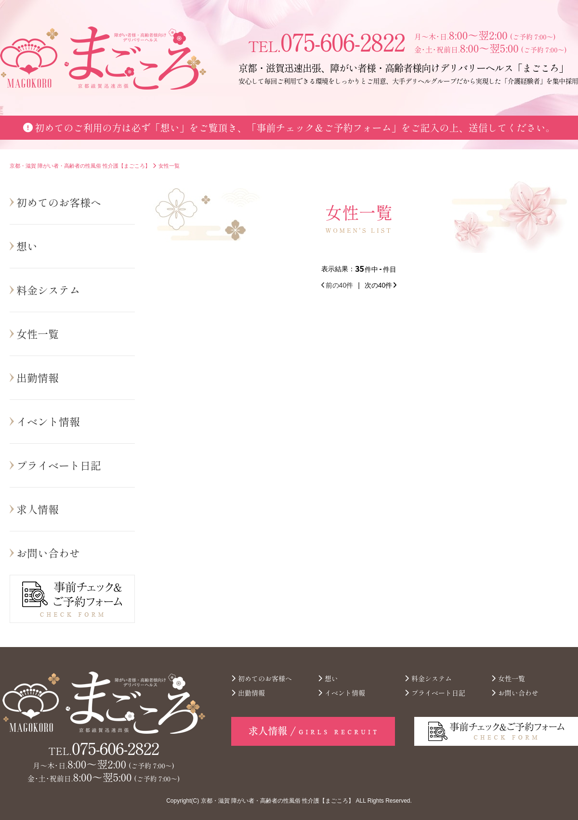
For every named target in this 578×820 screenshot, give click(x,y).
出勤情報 (37, 377)
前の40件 (337, 285)
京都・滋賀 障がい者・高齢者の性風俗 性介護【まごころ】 (278, 800)
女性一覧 (37, 333)
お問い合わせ (48, 552)
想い (27, 245)
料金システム (48, 289)
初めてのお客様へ (58, 202)
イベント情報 (48, 421)
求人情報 (37, 508)
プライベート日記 (58, 465)
